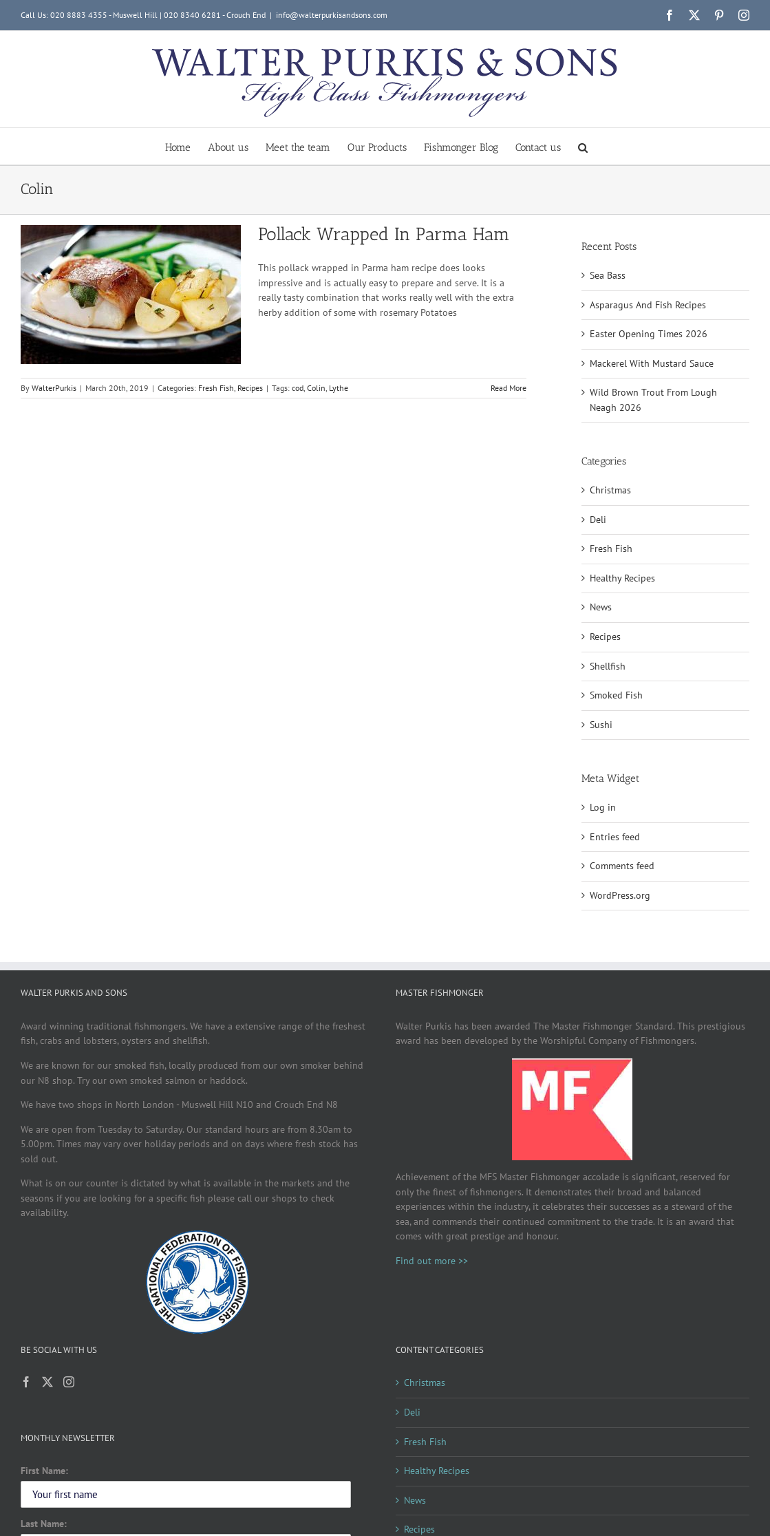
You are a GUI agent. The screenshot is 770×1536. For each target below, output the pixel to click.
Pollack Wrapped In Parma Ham (384, 234)
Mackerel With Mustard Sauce (652, 363)
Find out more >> (432, 1261)
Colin (316, 388)
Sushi (601, 724)
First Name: (44, 1470)
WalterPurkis (54, 388)
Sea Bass (607, 275)
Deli (598, 519)
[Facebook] (26, 1381)
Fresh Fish (216, 388)
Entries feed (615, 837)
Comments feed (622, 866)
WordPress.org (620, 895)
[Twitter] (47, 1381)
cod (297, 388)
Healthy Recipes (622, 578)
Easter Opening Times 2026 (648, 334)
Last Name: (44, 1523)
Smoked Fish (616, 695)
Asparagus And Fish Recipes (648, 305)
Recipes (250, 388)
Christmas (610, 490)
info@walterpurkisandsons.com (331, 15)
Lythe (338, 388)
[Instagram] (68, 1381)
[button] (583, 146)
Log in (603, 807)
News (601, 607)
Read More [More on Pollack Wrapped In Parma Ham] (508, 388)
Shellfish (607, 666)
